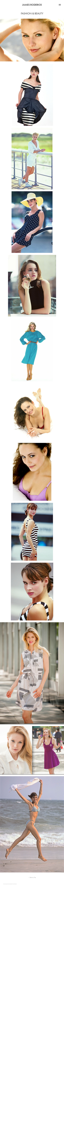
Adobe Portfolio (13, 884)
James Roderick (32, 4)
